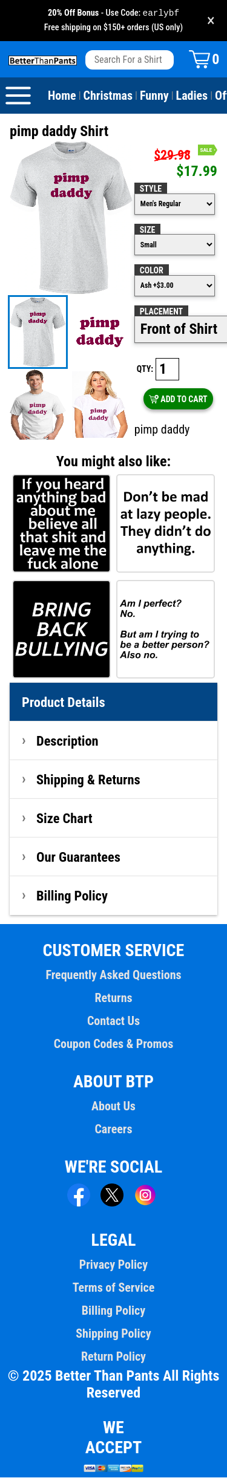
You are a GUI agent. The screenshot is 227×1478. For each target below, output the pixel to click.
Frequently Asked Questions (113, 975)
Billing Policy (72, 896)
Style (151, 189)
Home (62, 96)
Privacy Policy (113, 1265)
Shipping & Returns (88, 780)
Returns (113, 998)
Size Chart (64, 819)
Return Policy (113, 1357)
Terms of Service (114, 1288)
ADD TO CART (178, 400)
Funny (154, 96)
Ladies (192, 96)
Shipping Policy (113, 1334)
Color (151, 271)
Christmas (108, 96)
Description (67, 741)
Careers (113, 1129)
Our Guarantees (78, 857)
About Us (113, 1106)
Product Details (63, 703)
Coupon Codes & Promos (114, 1044)
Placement (161, 312)
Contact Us (113, 1021)
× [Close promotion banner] (211, 21)
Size (148, 230)
